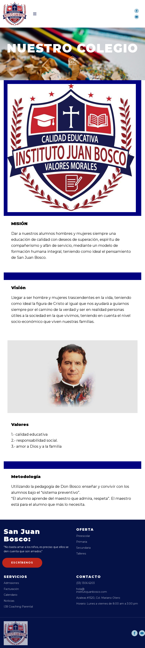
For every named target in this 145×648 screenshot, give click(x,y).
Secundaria (83, 547)
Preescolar (83, 536)
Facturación (11, 589)
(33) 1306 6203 (85, 583)
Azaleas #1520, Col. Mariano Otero (98, 597)
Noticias (9, 600)
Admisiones (11, 583)
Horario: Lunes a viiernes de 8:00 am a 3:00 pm (107, 603)
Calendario (10, 594)
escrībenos (22, 562)
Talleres (81, 553)
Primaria (81, 541)
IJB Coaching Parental (18, 606)
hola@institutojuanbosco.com (91, 590)
